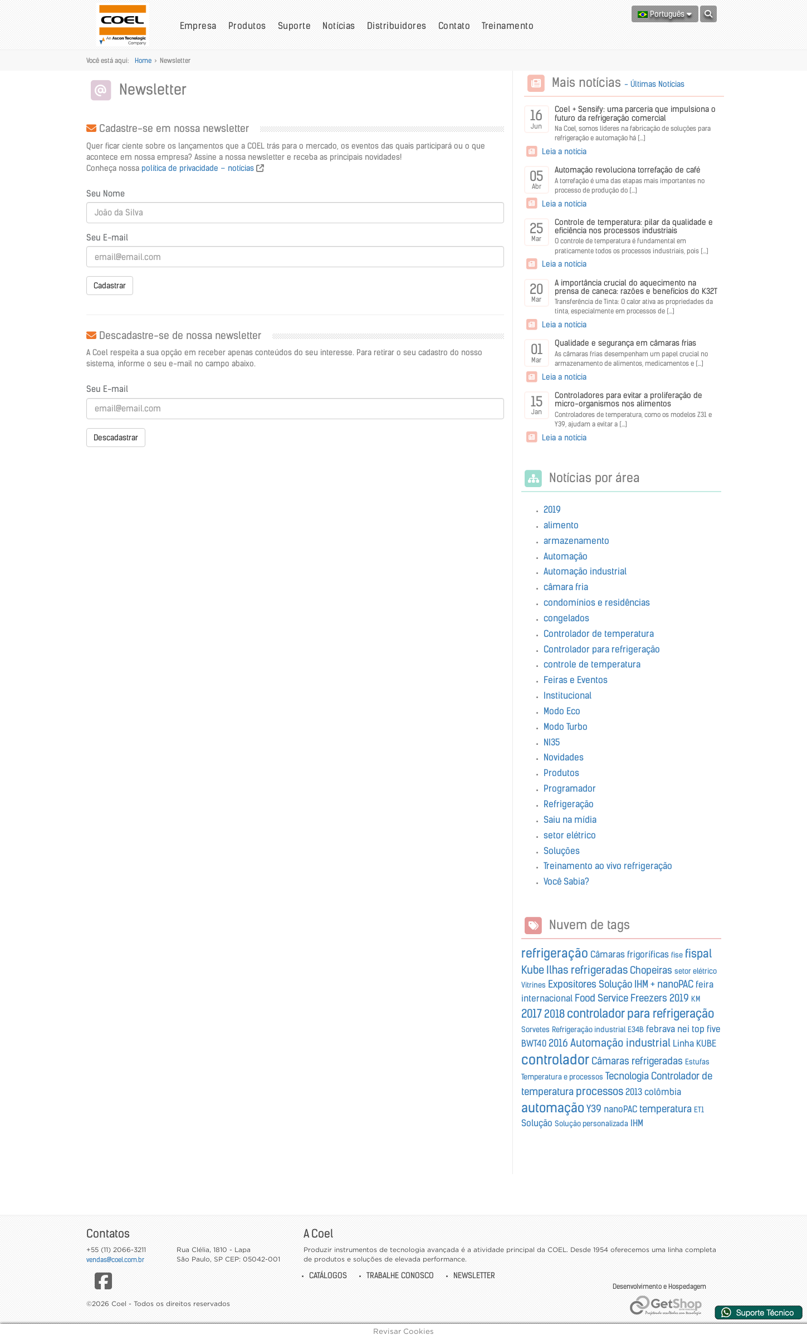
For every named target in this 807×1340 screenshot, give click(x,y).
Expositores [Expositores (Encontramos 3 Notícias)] (572, 984)
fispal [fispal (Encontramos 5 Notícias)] (698, 953)
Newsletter (474, 1275)
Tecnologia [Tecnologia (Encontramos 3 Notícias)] (627, 1076)
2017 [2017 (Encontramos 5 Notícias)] (531, 1013)
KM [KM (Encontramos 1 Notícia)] (695, 999)
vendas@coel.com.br (115, 1259)
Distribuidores (397, 25)
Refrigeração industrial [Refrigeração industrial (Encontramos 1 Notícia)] (588, 1029)
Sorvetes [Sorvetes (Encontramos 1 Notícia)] (535, 1029)
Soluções (562, 850)
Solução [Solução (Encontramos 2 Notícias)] (536, 1122)
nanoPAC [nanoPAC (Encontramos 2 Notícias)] (620, 1109)
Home (143, 60)
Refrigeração (569, 803)
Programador (570, 788)
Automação (566, 556)
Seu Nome (105, 193)
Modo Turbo (566, 726)
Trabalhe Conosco (400, 1275)
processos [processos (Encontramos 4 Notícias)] (599, 1091)
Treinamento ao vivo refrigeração (608, 865)
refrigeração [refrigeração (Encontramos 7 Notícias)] (554, 953)
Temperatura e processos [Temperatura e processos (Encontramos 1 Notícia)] (562, 1077)
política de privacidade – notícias (197, 168)
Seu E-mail (107, 237)
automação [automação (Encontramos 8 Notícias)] (552, 1108)
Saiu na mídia (570, 819)
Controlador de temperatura (599, 633)
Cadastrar (110, 286)
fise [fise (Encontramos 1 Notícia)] (677, 955)
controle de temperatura (592, 664)
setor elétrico (570, 835)
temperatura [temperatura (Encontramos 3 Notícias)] (665, 1109)
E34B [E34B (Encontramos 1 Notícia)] (636, 1029)
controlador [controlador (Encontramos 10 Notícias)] (555, 1059)
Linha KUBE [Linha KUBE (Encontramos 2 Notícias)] (694, 1043)
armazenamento (576, 540)
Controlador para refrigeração (602, 649)
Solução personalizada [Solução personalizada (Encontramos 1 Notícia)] (591, 1123)
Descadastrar (116, 438)
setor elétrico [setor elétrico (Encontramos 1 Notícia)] (695, 971)
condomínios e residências (597, 602)
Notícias (338, 25)
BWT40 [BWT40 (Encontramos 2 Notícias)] (533, 1043)
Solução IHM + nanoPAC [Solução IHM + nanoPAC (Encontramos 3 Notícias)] (646, 984)
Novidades (564, 757)
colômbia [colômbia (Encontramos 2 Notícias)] (662, 1091)
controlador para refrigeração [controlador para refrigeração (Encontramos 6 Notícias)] (640, 1013)
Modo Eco (562, 710)
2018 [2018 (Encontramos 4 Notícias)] (554, 1013)
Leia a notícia (555, 152)
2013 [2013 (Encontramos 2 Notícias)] (633, 1091)
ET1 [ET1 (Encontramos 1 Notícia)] (699, 1110)
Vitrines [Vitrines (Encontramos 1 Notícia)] (533, 985)
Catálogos (328, 1275)
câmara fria (566, 586)
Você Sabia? (566, 881)
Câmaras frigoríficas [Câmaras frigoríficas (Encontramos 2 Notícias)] (629, 954)
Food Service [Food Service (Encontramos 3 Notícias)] (601, 998)
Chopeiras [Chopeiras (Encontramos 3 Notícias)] (651, 970)
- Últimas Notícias (654, 84)
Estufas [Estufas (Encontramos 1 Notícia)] (697, 1062)
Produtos (247, 25)
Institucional (567, 695)
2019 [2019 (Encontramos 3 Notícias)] (679, 998)
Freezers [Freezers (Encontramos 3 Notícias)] (648, 998)
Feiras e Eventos (576, 679)
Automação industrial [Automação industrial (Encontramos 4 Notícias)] (620, 1042)
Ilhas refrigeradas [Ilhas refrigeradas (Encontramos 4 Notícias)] (587, 969)
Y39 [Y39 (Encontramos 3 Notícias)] (593, 1109)
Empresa (198, 25)
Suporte (294, 25)
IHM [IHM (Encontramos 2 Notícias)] (636, 1122)
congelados (566, 618)
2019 (552, 509)
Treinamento (508, 25)
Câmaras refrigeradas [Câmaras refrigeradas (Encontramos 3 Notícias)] (637, 1061)
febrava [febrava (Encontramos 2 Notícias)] (660, 1028)
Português (665, 14)
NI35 (552, 742)
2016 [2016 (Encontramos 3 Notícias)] (558, 1043)
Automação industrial (585, 571)
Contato (454, 25)
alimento (561, 525)
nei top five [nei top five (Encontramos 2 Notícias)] (699, 1028)
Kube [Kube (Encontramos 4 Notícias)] (532, 969)
